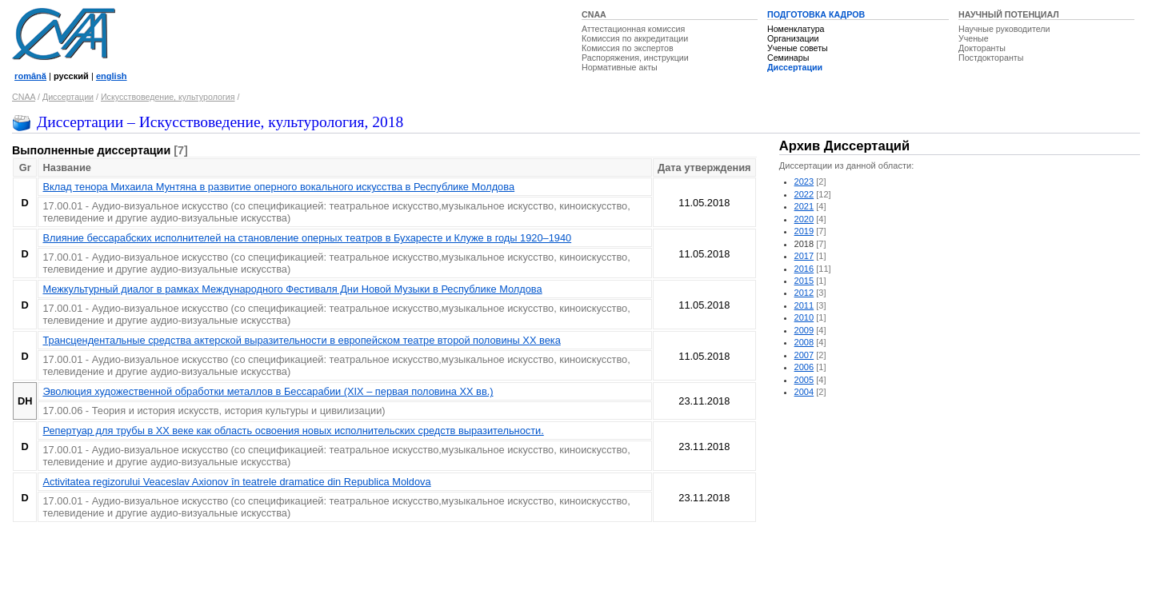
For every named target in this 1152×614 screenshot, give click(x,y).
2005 (804, 380)
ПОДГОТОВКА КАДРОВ (816, 14)
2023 (804, 181)
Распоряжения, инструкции (635, 57)
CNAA (594, 14)
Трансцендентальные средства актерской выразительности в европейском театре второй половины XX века (301, 340)
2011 (804, 305)
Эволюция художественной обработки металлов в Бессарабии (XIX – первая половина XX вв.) (267, 391)
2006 (804, 367)
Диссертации (794, 67)
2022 (804, 194)
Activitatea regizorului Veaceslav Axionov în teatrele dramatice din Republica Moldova (236, 482)
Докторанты (982, 48)
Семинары (788, 57)
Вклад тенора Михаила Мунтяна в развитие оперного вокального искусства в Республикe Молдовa (278, 187)
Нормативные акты (620, 67)
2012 (804, 292)
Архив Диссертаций (844, 146)
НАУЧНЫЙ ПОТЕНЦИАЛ (1008, 14)
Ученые (973, 38)
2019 (804, 231)
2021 (804, 206)
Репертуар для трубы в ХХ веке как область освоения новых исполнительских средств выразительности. (292, 431)
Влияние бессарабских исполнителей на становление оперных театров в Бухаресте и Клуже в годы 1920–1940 (306, 238)
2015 (804, 280)
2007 (804, 355)
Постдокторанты (990, 57)
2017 (804, 256)
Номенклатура (796, 29)
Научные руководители (1004, 29)
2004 (804, 392)
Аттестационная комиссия (633, 29)
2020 (804, 219)
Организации (792, 38)
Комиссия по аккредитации (635, 38)
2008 (804, 342)
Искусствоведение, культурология (168, 97)
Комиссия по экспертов (628, 48)
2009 (804, 330)
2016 (804, 268)
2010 (804, 317)
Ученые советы (797, 48)
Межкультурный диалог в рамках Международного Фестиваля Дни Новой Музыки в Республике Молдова (292, 289)
